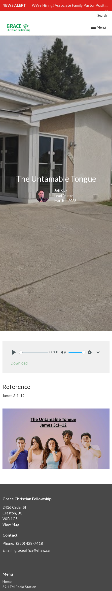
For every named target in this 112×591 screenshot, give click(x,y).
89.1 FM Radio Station (19, 587)
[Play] (14, 352)
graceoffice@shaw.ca (32, 550)
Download (19, 363)
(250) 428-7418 (29, 543)
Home (7, 581)
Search (102, 15)
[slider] (33, 352)
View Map (10, 524)
